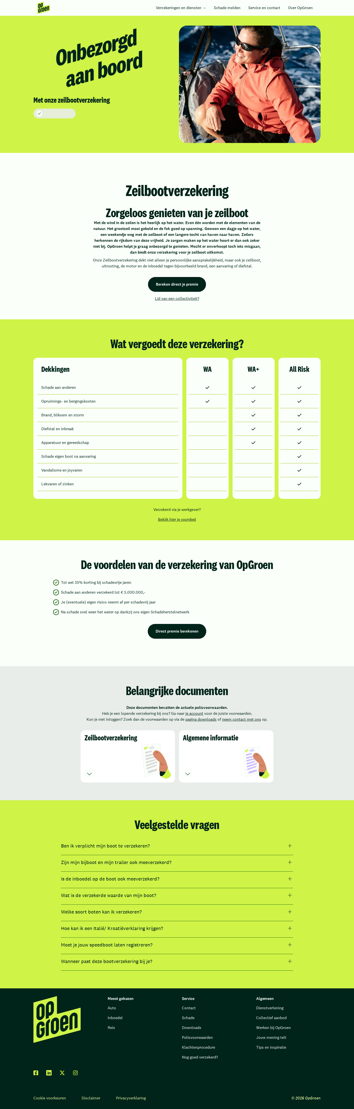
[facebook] (35, 1073)
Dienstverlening (269, 1008)
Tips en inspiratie (271, 1047)
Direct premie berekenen (177, 631)
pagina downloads (201, 719)
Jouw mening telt (271, 1037)
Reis (111, 1027)
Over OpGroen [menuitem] (300, 7)
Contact (189, 1008)
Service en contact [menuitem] (264, 7)
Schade (188, 1017)
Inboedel (115, 1017)
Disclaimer (91, 1098)
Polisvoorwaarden (197, 1037)
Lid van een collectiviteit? (177, 298)
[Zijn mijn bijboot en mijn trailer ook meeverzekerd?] (177, 862)
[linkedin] (49, 1073)
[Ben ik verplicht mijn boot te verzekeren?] (177, 846)
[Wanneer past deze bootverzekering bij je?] (177, 961)
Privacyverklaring (131, 1098)
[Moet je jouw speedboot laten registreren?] (177, 945)
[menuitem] (43, 8)
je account (194, 713)
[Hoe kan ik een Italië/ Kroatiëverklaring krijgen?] (177, 928)
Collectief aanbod (271, 1017)
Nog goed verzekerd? (200, 1057)
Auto (112, 1008)
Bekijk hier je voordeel (177, 519)
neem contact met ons (241, 719)
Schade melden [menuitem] (227, 7)
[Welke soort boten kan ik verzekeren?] (177, 912)
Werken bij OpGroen (273, 1027)
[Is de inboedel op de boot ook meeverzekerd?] (177, 879)
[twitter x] (62, 1073)
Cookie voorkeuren (49, 1098)
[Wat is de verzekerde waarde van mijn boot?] (177, 895)
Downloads (191, 1027)
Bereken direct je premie (177, 284)
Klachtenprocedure (198, 1047)
